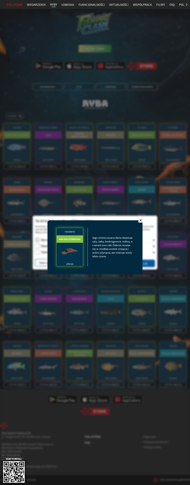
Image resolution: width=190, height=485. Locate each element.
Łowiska (68, 4)
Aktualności (119, 4)
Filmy (160, 4)
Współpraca (142, 4)
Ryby (53, 5)
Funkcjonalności (91, 4)
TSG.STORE (14, 4)
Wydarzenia (36, 4)
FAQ (172, 4)
